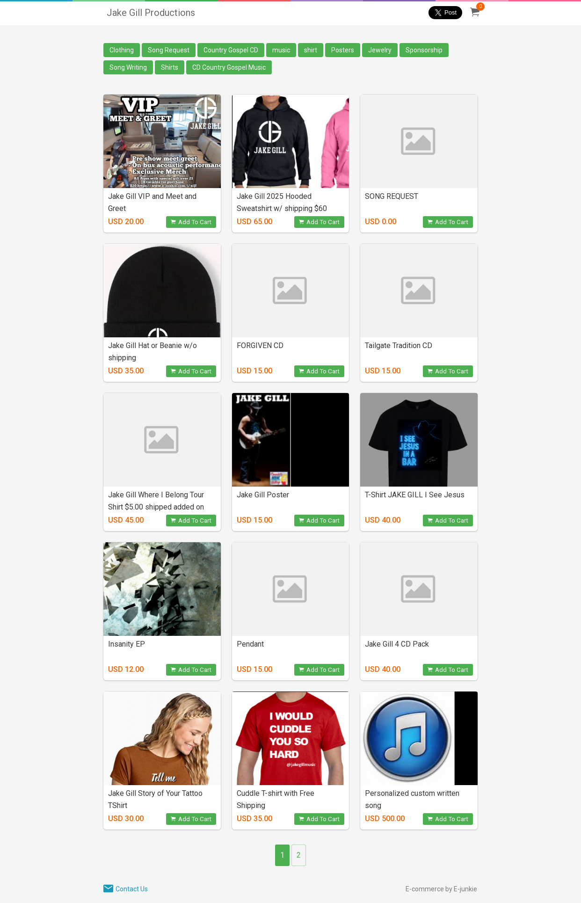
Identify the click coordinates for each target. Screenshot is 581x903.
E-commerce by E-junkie (441, 889)
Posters (342, 50)
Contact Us (132, 889)
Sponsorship (424, 50)
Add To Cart (191, 222)
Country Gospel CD (230, 50)
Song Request (168, 50)
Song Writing (128, 67)
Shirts (169, 67)
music (281, 50)
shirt (310, 50)
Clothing (121, 50)
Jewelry (380, 50)
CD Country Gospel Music (229, 67)
